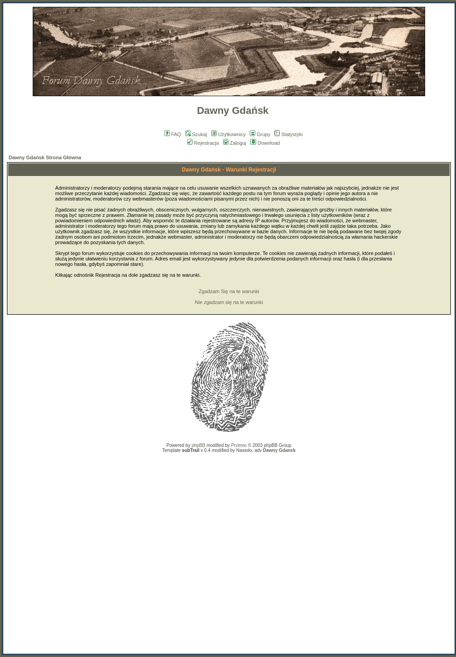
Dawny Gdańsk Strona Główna (45, 157)
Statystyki (288, 134)
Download (265, 143)
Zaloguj (234, 143)
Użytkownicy (228, 134)
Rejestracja (203, 143)
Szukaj (196, 134)
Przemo (239, 445)
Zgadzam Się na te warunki (228, 291)
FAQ (172, 134)
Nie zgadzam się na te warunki (229, 302)
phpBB (198, 445)
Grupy (260, 134)
